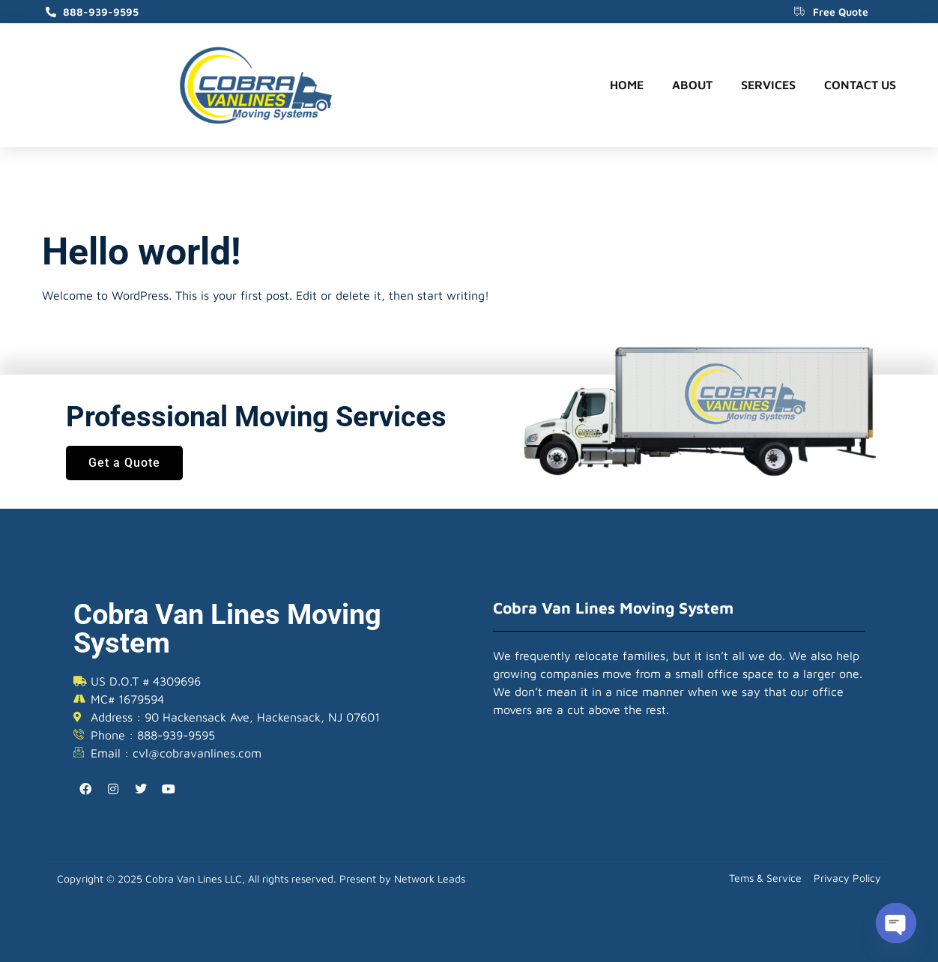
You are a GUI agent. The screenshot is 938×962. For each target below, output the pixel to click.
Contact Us (860, 84)
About (692, 84)
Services (768, 84)
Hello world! (141, 251)
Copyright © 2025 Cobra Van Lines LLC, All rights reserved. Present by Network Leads (261, 878)
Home (627, 84)
